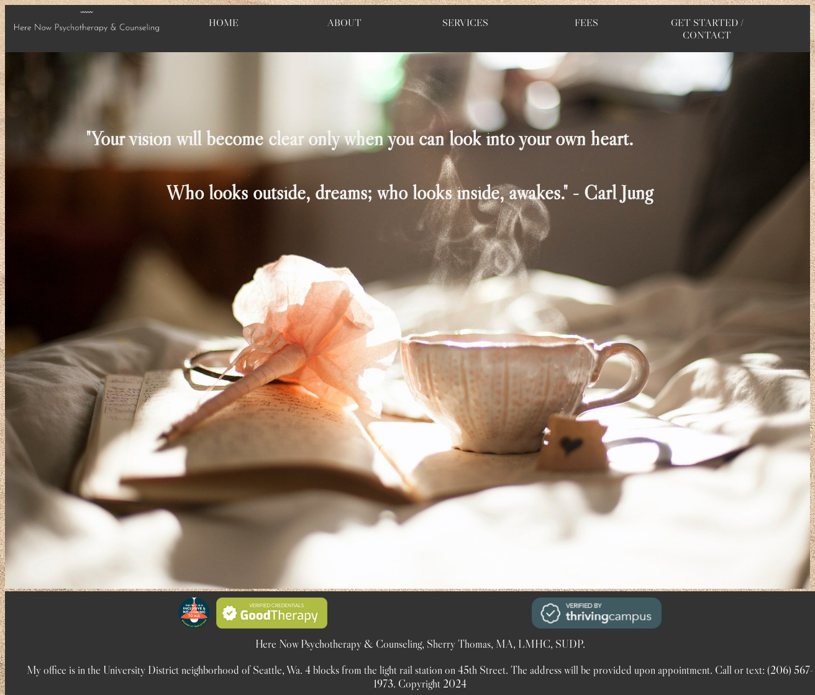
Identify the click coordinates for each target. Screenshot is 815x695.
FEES (586, 22)
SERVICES (465, 22)
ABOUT (344, 22)
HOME (224, 22)
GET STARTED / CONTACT (707, 28)
